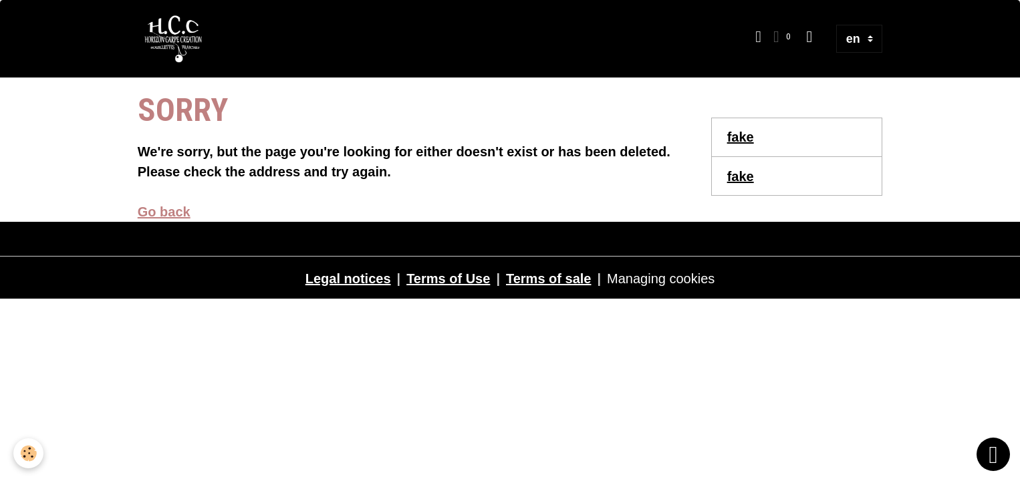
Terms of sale (548, 278)
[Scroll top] (993, 454)
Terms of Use (448, 278)
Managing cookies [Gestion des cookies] (661, 278)
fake (740, 137)
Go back (164, 211)
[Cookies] (28, 453)
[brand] (177, 38)
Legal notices (348, 278)
